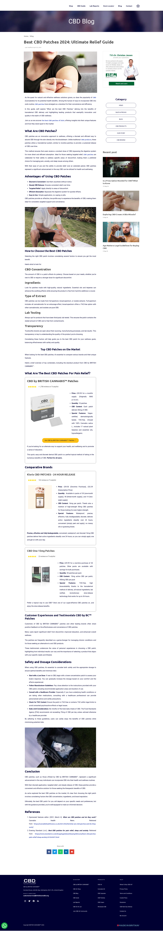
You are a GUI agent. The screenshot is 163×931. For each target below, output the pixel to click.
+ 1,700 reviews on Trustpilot (48, 386)
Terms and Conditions (126, 893)
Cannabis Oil (101, 889)
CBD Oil (100, 885)
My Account (123, 916)
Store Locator (108, 6)
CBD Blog (75, 893)
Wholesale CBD (102, 907)
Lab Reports (94, 6)
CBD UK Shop (77, 889)
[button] (49, 852)
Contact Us (123, 911)
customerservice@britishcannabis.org (36, 896)
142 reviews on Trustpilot (47, 480)
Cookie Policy (123, 898)
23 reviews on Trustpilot (46, 556)
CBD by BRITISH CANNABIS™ (81, 885)
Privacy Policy (124, 889)
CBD (94, 97)
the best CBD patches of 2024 (53, 120)
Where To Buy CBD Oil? (126, 885)
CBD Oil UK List (77, 907)
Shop (71, 6)
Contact (129, 6)
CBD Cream (101, 902)
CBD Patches (101, 898)
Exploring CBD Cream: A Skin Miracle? (119, 216)
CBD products (86, 140)
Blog (120, 6)
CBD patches (39, 104)
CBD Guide (81, 6)
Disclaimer (123, 902)
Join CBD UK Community (80, 911)
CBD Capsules (102, 893)
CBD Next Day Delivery (126, 907)
